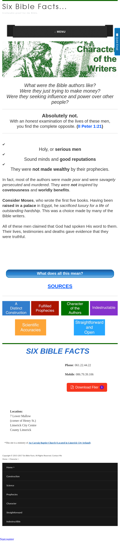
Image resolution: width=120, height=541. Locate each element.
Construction (13, 476)
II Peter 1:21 (90, 126)
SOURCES (60, 286)
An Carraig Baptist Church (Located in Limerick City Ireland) (60, 442)
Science (10, 485)
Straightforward (14, 512)
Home (4, 459)
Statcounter (7, 539)
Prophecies (12, 494)
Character (13, 459)
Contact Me (57, 455)
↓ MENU (60, 31)
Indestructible (13, 521)
